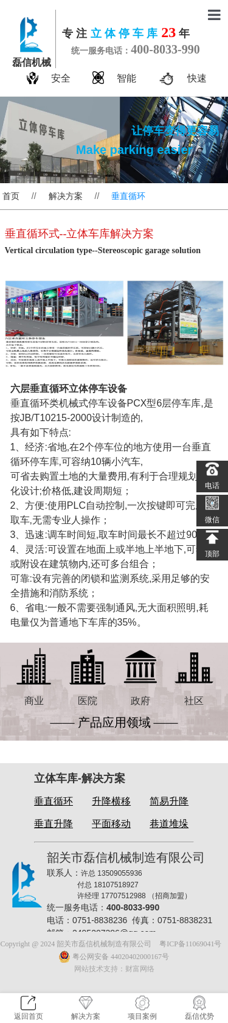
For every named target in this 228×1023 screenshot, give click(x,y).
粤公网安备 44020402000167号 (114, 956)
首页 (10, 196)
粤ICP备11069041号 (190, 944)
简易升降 (169, 801)
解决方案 (66, 196)
